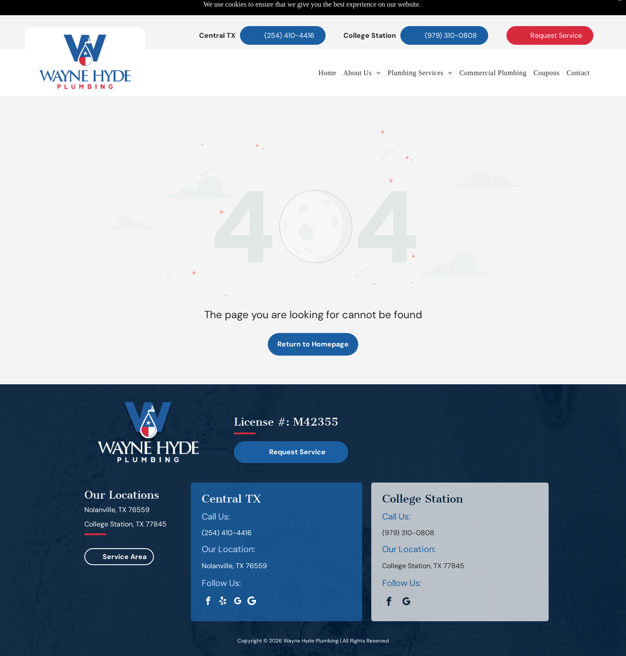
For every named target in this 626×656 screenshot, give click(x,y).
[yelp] (222, 580)
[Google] (251, 580)
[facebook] (208, 580)
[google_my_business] (237, 580)
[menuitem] (327, 51)
